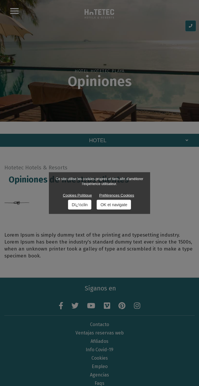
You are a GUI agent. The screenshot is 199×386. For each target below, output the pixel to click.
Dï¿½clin (80, 204)
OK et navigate (113, 204)
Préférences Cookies (116, 195)
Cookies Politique (77, 195)
